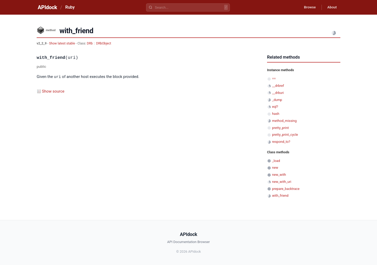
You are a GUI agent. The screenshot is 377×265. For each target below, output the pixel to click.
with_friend (280, 196)
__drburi (278, 93)
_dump (277, 100)
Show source (53, 91)
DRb (90, 43)
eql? (275, 107)
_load (276, 161)
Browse (307, 7)
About (331, 7)
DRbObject (103, 43)
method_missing (284, 121)
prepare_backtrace (286, 189)
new (275, 168)
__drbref (278, 86)
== (274, 79)
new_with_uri (281, 182)
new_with (279, 175)
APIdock (47, 7)
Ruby (70, 7)
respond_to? (281, 142)
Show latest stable (62, 43)
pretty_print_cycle (285, 135)
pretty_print (280, 128)
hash (275, 114)
